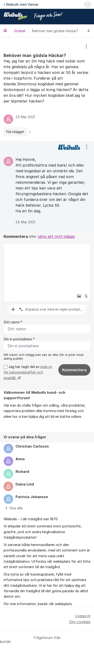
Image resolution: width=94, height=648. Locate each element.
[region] (47, 89)
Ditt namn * (13, 322)
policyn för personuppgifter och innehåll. (28, 372)
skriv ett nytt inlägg (56, 236)
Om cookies (79, 621)
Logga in (82, 615)
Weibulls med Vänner (21, 4)
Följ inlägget (15, 132)
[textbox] (47, 267)
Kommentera (74, 369)
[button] (79, 296)
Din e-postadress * (19, 339)
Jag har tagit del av (28, 372)
